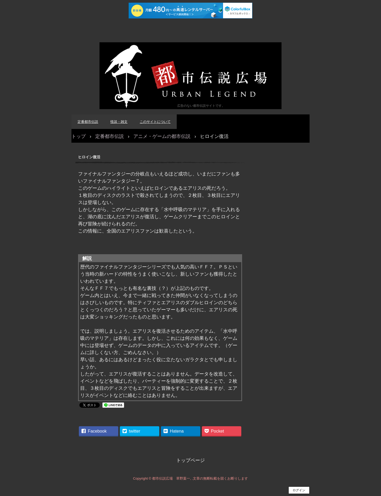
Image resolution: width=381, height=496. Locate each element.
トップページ (190, 460)
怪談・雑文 (119, 122)
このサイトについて (155, 122)
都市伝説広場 (190, 75)
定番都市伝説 (88, 122)
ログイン (299, 490)
